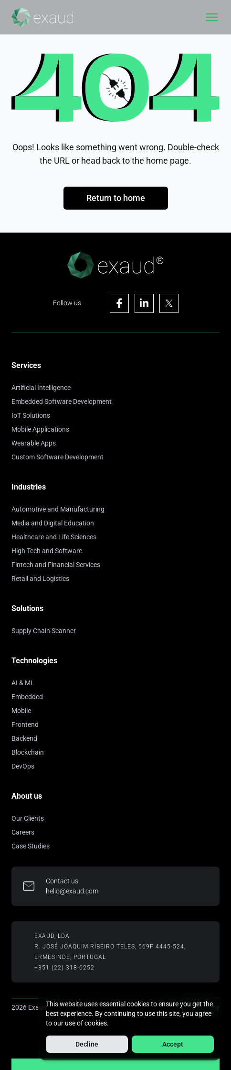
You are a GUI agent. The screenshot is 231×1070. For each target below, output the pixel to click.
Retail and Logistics (40, 578)
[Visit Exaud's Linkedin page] (144, 303)
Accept (172, 1044)
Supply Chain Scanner (43, 631)
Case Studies (30, 846)
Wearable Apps (33, 443)
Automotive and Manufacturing (58, 509)
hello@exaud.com (72, 891)
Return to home (115, 198)
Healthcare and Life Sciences (53, 537)
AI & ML (22, 683)
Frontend (25, 724)
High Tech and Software (46, 551)
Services (26, 365)
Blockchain (27, 752)
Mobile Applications (40, 429)
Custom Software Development (57, 457)
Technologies (34, 660)
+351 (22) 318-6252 (64, 967)
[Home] (42, 17)
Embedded (27, 697)
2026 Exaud (29, 1007)
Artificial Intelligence (41, 387)
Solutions (27, 608)
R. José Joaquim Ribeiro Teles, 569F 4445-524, (110, 946)
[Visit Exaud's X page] (168, 303)
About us (26, 796)
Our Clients (27, 818)
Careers (22, 832)
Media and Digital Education (52, 523)
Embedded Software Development (61, 401)
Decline (86, 1044)
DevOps (22, 766)
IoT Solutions (30, 415)
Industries (28, 486)
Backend (24, 738)
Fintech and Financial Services (55, 564)
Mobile (21, 710)
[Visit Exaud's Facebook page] (119, 303)
